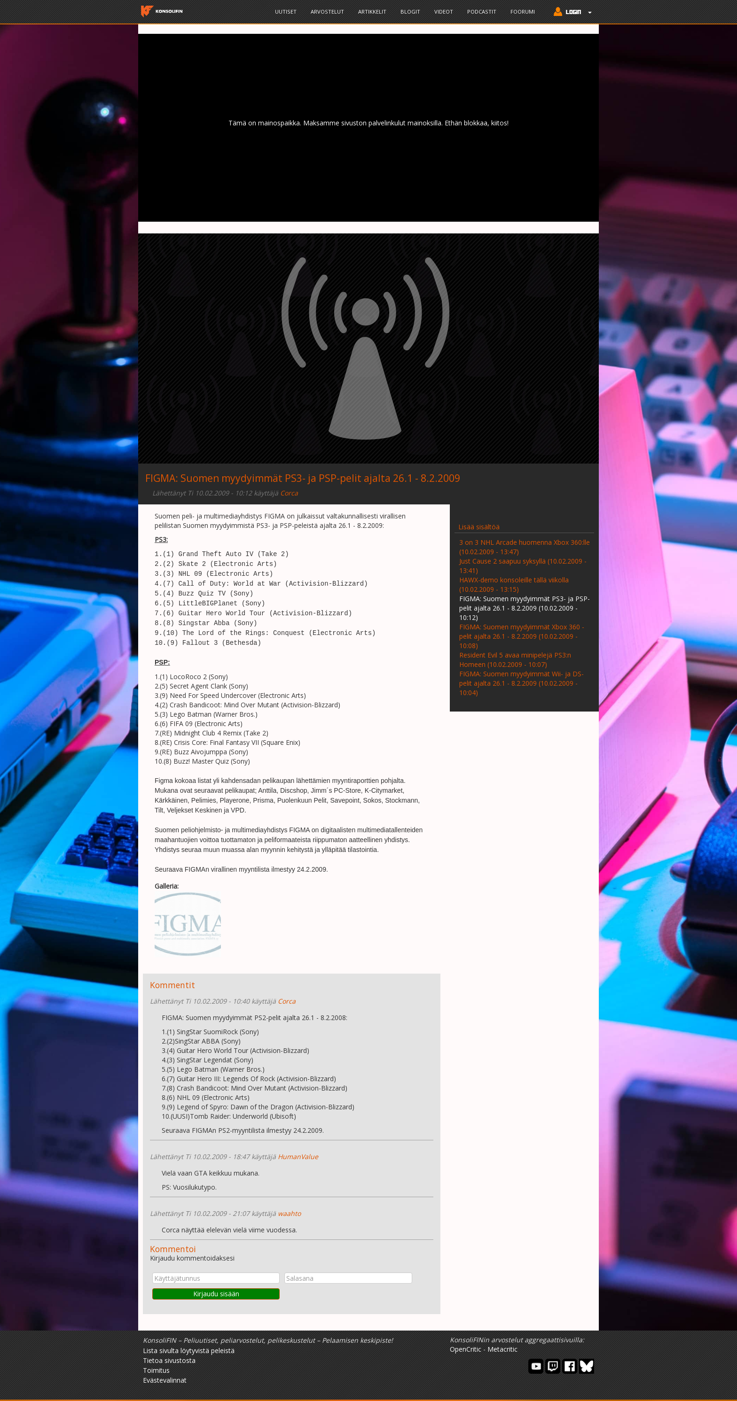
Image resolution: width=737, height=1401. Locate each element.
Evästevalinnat (165, 1380)
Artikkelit (372, 11)
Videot (443, 11)
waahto (289, 1213)
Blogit (410, 11)
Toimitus (156, 1370)
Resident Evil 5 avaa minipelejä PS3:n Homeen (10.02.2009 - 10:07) (515, 659)
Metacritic (502, 1349)
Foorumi (522, 11)
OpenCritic (465, 1349)
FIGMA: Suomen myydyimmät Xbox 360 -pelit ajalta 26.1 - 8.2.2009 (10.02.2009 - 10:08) (521, 636)
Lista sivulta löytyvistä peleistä (189, 1350)
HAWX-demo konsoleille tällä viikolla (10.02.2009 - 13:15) (514, 584)
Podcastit (481, 11)
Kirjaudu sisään (216, 1293)
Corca (289, 492)
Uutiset (286, 11)
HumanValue (298, 1156)
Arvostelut (327, 11)
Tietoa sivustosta (169, 1360)
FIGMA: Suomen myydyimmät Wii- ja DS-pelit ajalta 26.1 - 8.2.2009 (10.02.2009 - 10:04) (521, 683)
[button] (570, 12)
